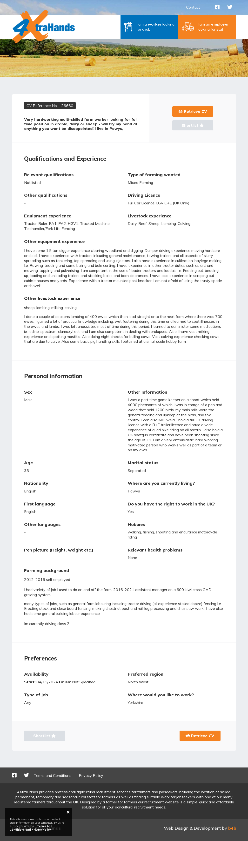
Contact (193, 7)
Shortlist (192, 125)
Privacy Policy (91, 775)
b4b (232, 828)
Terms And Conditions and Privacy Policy (31, 827)
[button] (149, 27)
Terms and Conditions (52, 775)
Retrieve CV (192, 111)
